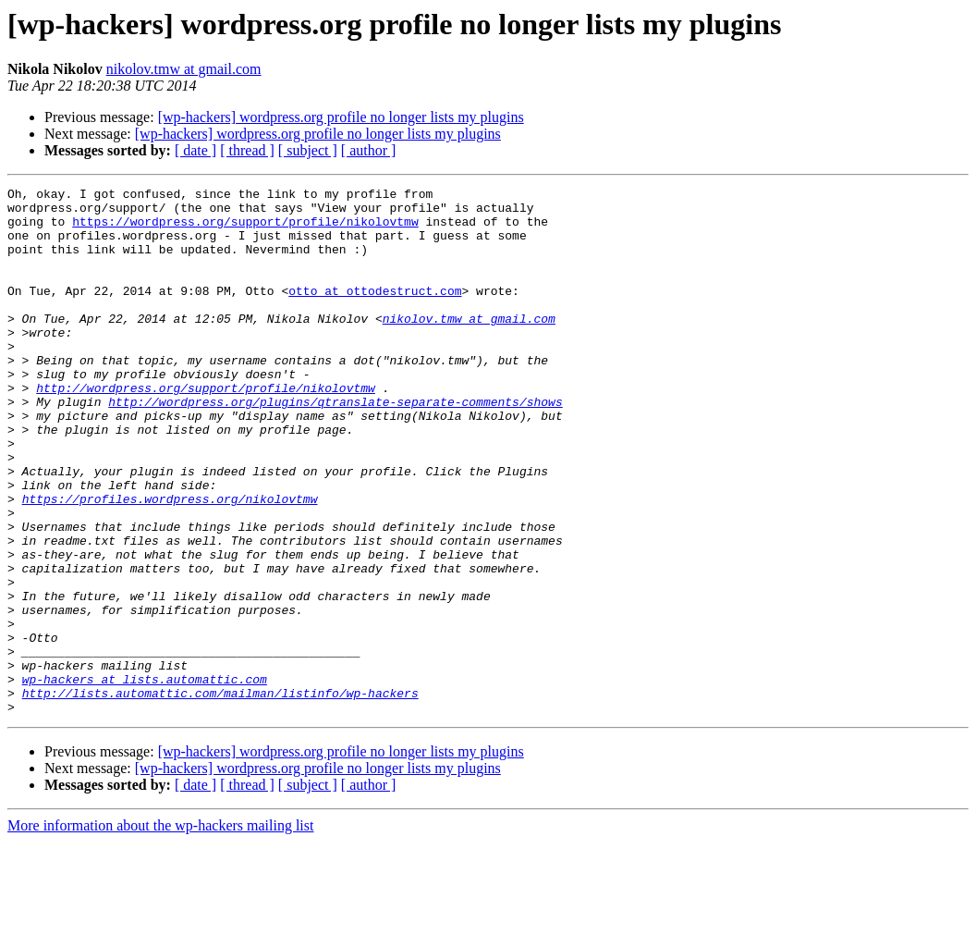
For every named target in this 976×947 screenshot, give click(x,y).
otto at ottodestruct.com (374, 312)
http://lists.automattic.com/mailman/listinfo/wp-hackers (220, 795)
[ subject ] (307, 150)
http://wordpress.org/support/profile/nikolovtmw (205, 429)
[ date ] (195, 150)
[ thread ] (247, 150)
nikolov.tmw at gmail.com (184, 69)
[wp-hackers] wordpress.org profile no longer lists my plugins (341, 117)
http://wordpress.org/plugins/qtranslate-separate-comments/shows (335, 445)
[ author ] (368, 150)
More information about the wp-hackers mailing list (160, 931)
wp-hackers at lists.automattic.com (144, 778)
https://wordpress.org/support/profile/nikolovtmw (245, 229)
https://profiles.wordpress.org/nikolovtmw (170, 562)
